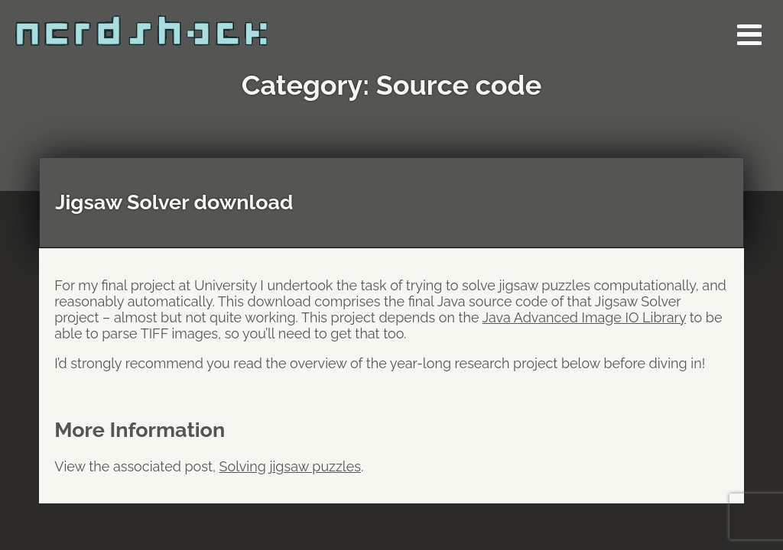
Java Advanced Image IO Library (584, 317)
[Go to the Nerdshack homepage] (172, 23)
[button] (748, 34)
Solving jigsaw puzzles (290, 466)
